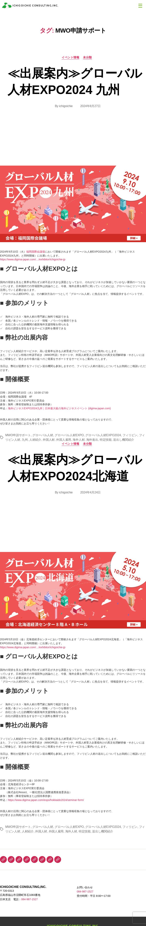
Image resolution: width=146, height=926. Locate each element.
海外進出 (92, 439)
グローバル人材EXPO (69, 435)
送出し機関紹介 (123, 439)
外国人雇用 (63, 439)
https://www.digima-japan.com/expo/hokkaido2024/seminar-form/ (46, 800)
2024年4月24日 (90, 492)
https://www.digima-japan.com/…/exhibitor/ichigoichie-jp (32, 259)
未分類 (87, 57)
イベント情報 (70, 57)
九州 (25, 439)
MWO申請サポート (18, 435)
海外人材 (79, 439)
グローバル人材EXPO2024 (103, 435)
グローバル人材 (42, 435)
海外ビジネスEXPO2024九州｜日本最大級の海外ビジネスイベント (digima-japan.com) (59, 408)
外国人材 (49, 439)
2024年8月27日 (90, 106)
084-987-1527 (29, 899)
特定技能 (106, 439)
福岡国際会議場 (35, 251)
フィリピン (130, 435)
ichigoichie (66, 106)
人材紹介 (35, 439)
